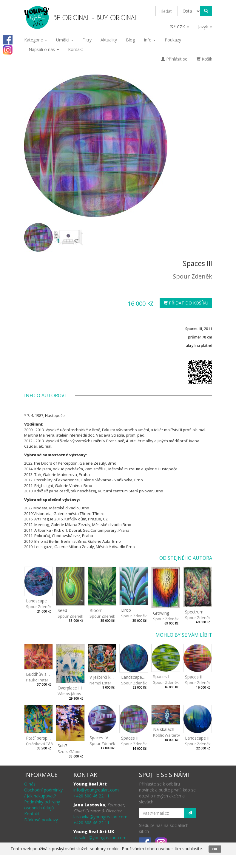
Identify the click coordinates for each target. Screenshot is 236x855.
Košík (204, 59)
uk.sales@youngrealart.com (100, 837)
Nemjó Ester (100, 683)
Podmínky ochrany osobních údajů (42, 805)
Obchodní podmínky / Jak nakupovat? (43, 793)
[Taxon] (189, 11)
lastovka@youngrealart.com (100, 817)
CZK (180, 27)
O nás (30, 784)
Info (150, 40)
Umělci (64, 40)
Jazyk (205, 27)
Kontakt (75, 49)
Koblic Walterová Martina (175, 735)
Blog (130, 40)
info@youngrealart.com (96, 790)
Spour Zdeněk (192, 276)
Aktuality (109, 40)
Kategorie (35, 40)
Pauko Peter (37, 680)
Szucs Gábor (69, 751)
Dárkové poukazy (41, 819)
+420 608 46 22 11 (91, 796)
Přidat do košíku (185, 303)
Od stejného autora (185, 558)
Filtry (87, 40)
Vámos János (69, 693)
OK (215, 849)
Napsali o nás (44, 49)
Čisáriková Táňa (40, 743)
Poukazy (173, 40)
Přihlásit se (174, 59)
